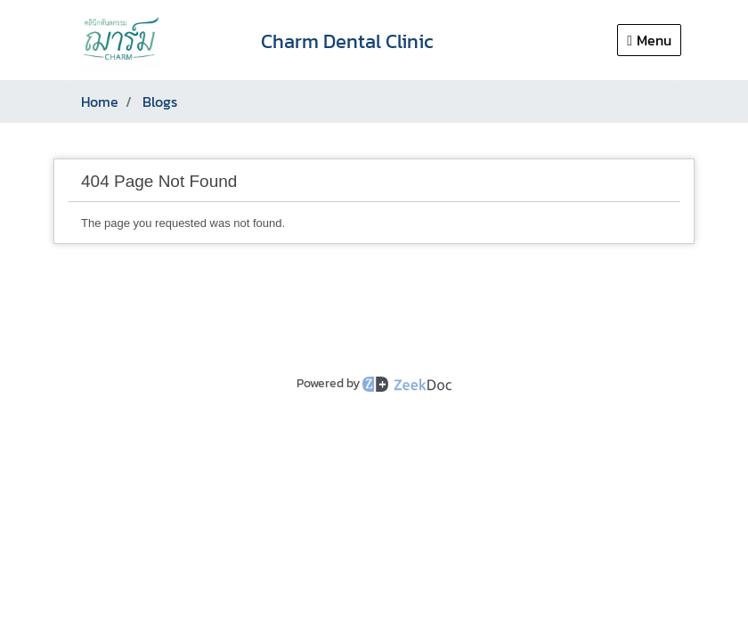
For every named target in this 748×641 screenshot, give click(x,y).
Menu (649, 40)
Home (99, 101)
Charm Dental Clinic (347, 41)
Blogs (159, 101)
